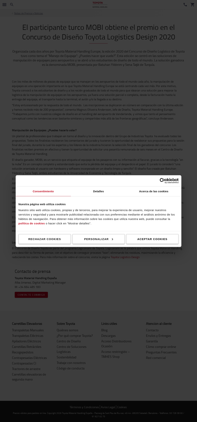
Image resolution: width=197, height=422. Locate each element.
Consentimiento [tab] (43, 191)
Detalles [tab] (98, 191)
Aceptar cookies (152, 238)
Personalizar (98, 238)
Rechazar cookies (44, 238)
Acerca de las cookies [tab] (153, 191)
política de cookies (31, 223)
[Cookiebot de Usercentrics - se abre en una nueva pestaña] (162, 180)
